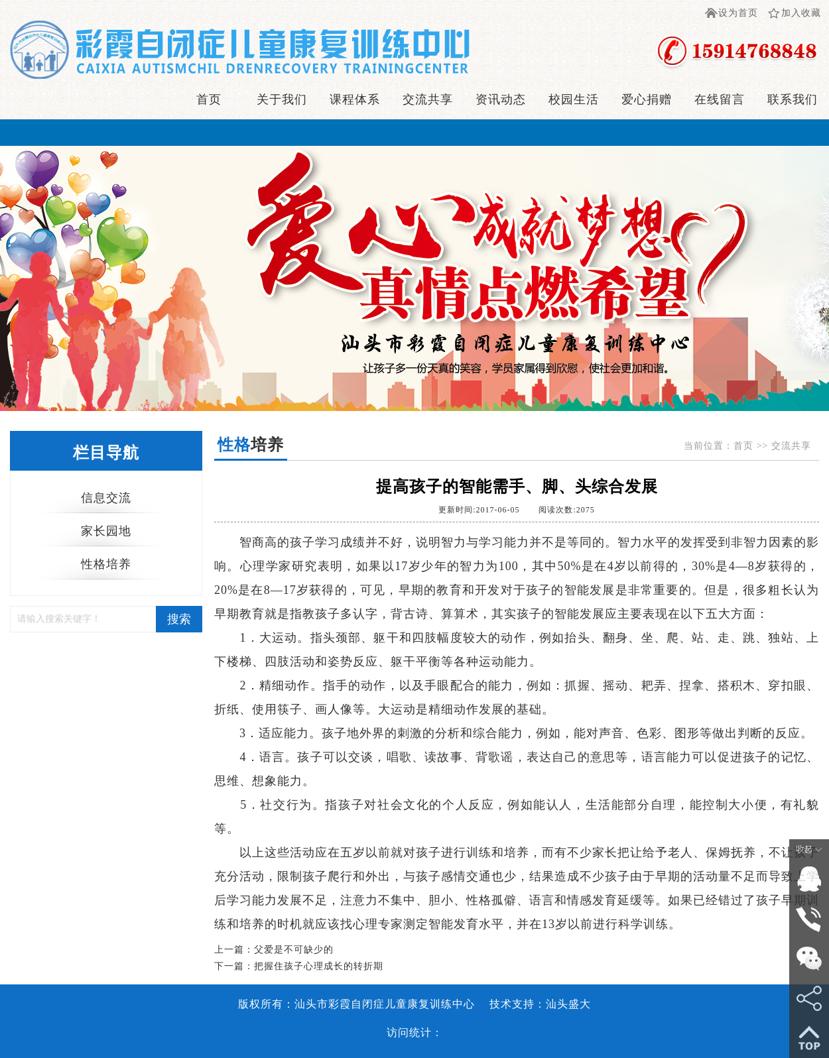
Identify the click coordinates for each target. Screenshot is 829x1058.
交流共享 (428, 99)
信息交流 (106, 497)
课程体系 (355, 99)
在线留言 (719, 99)
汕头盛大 (568, 1004)
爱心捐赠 (646, 99)
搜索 (179, 619)
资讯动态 (501, 99)
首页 (209, 99)
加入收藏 (801, 13)
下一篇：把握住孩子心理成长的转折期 (298, 966)
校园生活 (573, 99)
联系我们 (792, 99)
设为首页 (738, 13)
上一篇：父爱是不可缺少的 (274, 950)
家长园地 (106, 531)
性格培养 (106, 564)
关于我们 (282, 99)
